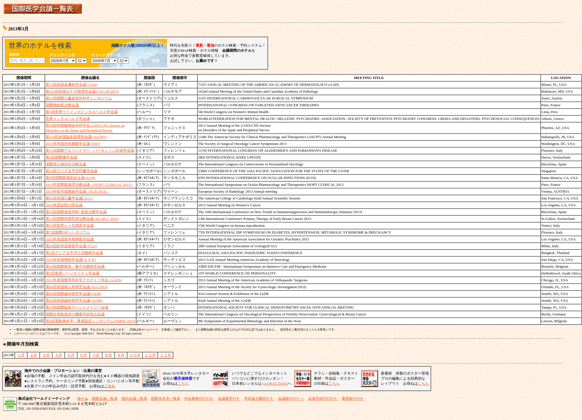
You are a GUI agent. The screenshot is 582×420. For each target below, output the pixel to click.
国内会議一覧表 (134, 398)
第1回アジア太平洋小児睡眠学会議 (74, 253)
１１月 (150, 355)
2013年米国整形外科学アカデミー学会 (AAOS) (84, 280)
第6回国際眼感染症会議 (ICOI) (70, 178)
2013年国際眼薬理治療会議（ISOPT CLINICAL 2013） (90, 184)
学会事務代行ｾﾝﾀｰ (199, 398)
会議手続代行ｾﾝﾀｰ (323, 398)
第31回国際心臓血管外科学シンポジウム (79, 98)
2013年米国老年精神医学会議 (70, 239)
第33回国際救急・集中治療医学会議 (75, 266)
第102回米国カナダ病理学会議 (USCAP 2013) (82, 91)
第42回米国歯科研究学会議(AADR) (74, 300)
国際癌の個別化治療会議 (66, 164)
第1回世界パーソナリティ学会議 (72, 273)
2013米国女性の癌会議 (64, 205)
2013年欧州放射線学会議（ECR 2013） (77, 191)
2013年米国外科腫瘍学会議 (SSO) (73, 144)
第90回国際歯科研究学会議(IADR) (73, 294)
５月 (71, 355)
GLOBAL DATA (275, 383)
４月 (58, 355)
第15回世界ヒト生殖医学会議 (70, 225)
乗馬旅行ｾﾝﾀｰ (353, 398)
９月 (121, 355)
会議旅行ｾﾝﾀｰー (291, 398)
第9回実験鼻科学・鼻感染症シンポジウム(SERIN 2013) (90, 321)
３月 (46, 355)
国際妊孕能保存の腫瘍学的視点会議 (75, 314)
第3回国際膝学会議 (61, 157)
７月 (96, 355)
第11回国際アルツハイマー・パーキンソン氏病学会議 (90, 150)
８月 (108, 355)
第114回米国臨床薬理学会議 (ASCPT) (76, 137)
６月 (83, 355)
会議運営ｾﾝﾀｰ (229, 398)
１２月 (165, 355)
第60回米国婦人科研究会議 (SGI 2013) (76, 287)
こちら (183, 383)
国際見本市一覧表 (165, 398)
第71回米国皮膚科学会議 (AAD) (72, 84)
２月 (33, 355)
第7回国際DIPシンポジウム (68, 232)
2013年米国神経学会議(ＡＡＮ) (71, 259)
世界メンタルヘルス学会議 (68, 119)
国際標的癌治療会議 (62, 105)
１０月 (134, 355)
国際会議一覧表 (105, 398)
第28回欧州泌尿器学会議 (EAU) (71, 246)
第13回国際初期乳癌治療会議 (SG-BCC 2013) (82, 219)
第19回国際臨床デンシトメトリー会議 (77, 307)
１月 (21, 355)
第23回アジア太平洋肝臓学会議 (71, 171)
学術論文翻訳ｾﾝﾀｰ (259, 398)
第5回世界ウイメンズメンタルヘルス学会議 (82, 112)
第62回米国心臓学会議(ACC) (69, 198)
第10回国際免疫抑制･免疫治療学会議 (76, 212)
